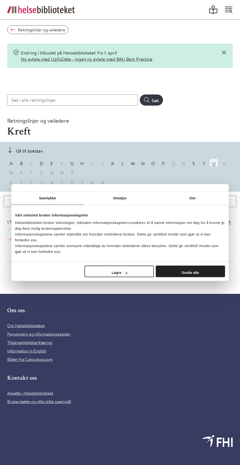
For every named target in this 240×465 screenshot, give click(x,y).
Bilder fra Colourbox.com (30, 359)
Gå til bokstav (29, 151)
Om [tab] (192, 198)
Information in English (26, 351)
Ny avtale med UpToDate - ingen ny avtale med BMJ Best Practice (86, 59)
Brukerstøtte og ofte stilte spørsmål (39, 401)
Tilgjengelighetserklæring (29, 342)
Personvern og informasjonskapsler (39, 334)
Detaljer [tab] (120, 198)
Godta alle (190, 272)
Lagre (119, 272)
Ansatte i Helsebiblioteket (30, 393)
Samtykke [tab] (47, 198)
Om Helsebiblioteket (26, 325)
